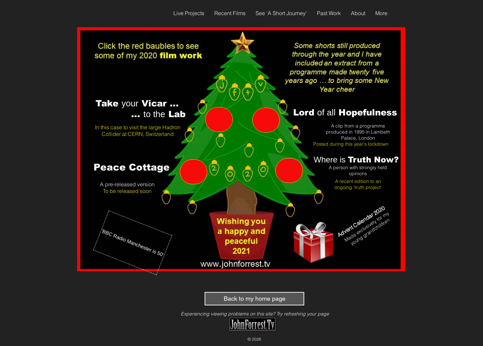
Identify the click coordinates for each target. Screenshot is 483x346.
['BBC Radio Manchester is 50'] (132, 242)
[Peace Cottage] (193, 171)
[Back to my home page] (254, 298)
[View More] (240, 243)
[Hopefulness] (266, 120)
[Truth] (289, 170)
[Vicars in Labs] (219, 119)
